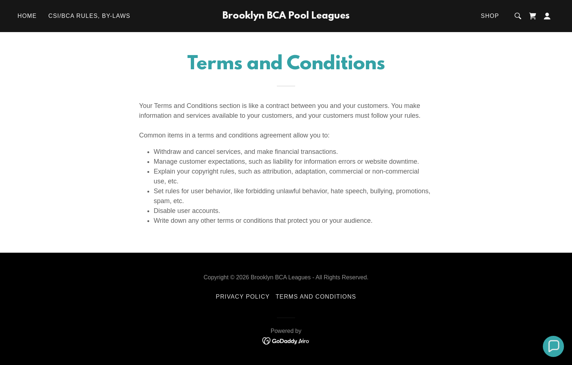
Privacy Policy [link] (243, 297)
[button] (547, 16)
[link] (286, 16)
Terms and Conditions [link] (315, 297)
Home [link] (27, 16)
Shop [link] (490, 16)
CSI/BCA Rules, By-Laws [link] (90, 16)
